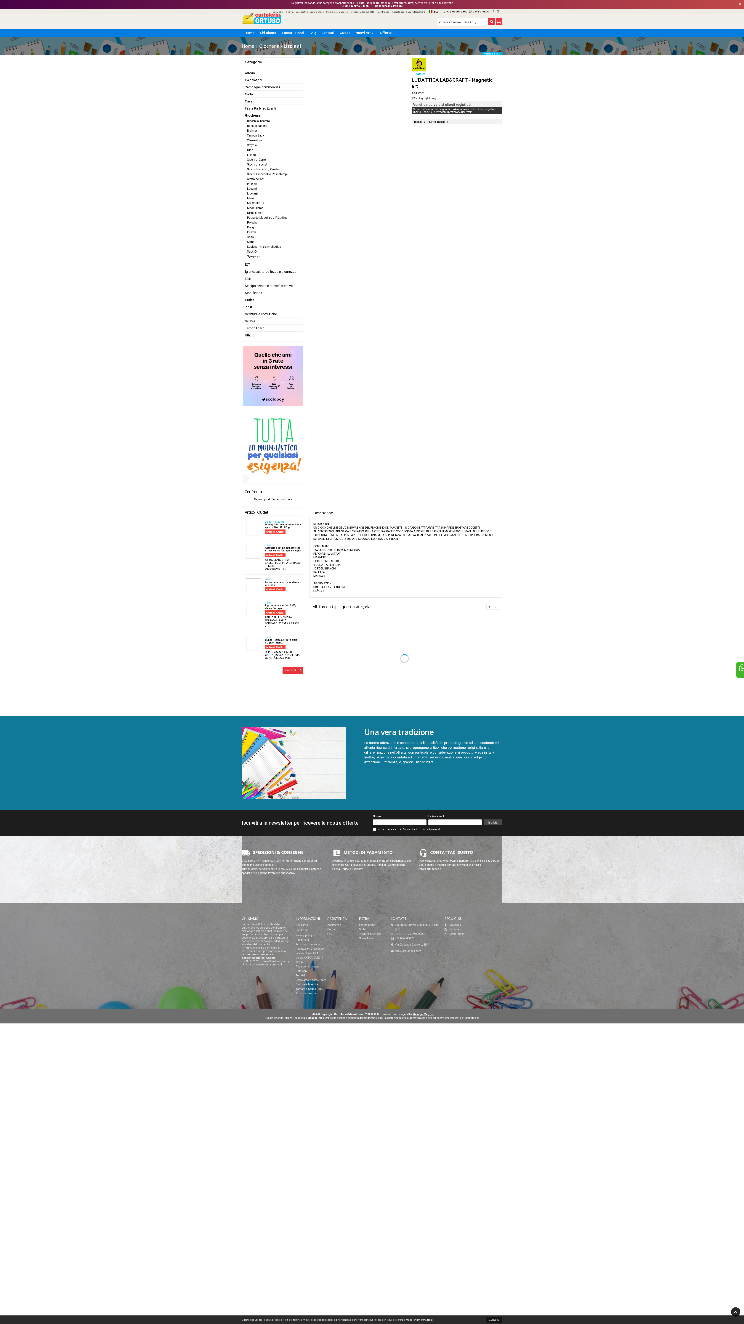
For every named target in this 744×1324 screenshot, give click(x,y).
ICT (247, 265)
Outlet (345, 33)
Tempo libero (254, 328)
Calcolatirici (253, 80)
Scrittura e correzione (261, 314)
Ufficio (249, 335)
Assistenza (398, 12)
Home (249, 33)
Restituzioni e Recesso (310, 948)
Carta (249, 94)
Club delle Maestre (337, 12)
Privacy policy (304, 935)
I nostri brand (293, 33)
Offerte (386, 33)
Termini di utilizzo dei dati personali (421, 829)
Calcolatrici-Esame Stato (310, 12)
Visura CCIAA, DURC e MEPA (309, 960)
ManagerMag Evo (423, 1014)
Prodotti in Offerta (370, 933)
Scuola (250, 321)
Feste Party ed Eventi (260, 108)
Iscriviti (492, 822)
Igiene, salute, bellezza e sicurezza (270, 272)
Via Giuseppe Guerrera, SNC (410, 944)
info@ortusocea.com (406, 951)
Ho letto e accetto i (387, 829)
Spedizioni (302, 930)
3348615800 (479, 11)
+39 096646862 (454, 11)
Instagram (453, 929)
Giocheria (252, 115)
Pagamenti (302, 939)
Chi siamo (268, 33)
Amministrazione (306, 993)
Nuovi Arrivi (364, 33)
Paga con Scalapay (307, 966)
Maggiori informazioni (419, 1319)
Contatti (327, 33)
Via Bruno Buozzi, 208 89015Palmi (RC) (415, 927)
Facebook (453, 925)
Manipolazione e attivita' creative (269, 286)
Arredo (250, 73)
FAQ (312, 33)
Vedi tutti (293, 670)
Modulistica (253, 293)
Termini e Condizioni (308, 944)
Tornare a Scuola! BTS (362, 12)
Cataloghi (301, 971)
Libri (248, 279)
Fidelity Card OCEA (307, 953)
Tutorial (289, 12)
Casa (248, 101)
